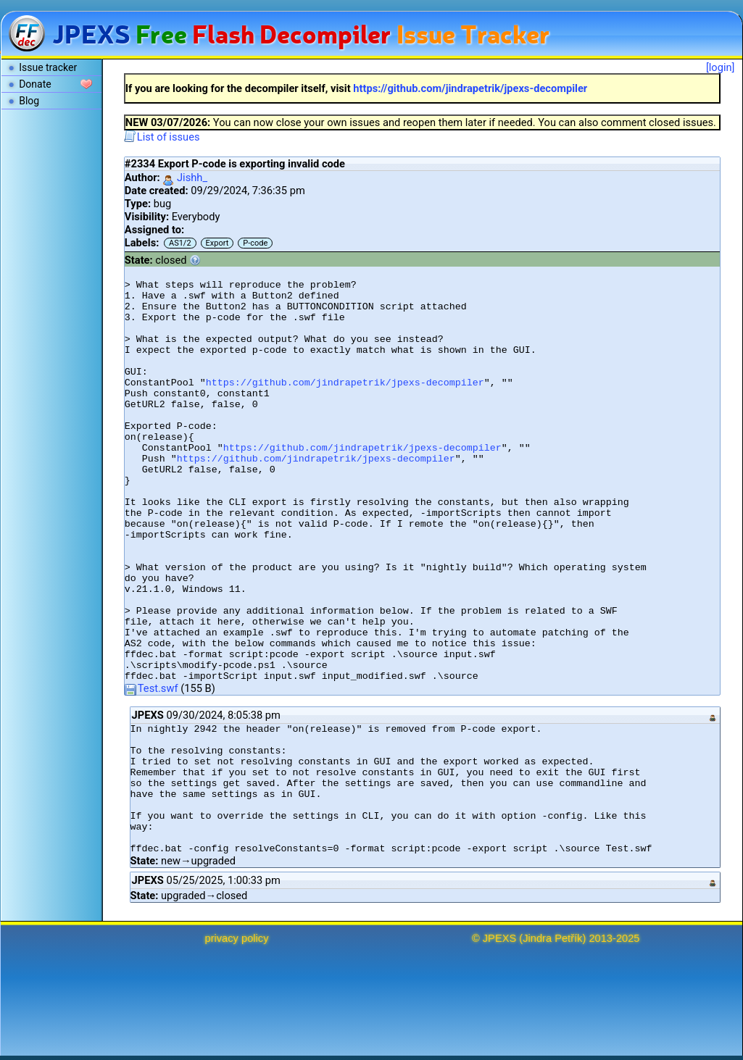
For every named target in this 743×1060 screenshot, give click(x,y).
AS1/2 (180, 243)
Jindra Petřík (552, 938)
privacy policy (237, 938)
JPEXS (499, 938)
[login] (720, 67)
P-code (255, 243)
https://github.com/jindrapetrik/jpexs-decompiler (470, 88)
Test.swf (151, 688)
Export (217, 243)
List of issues (162, 136)
